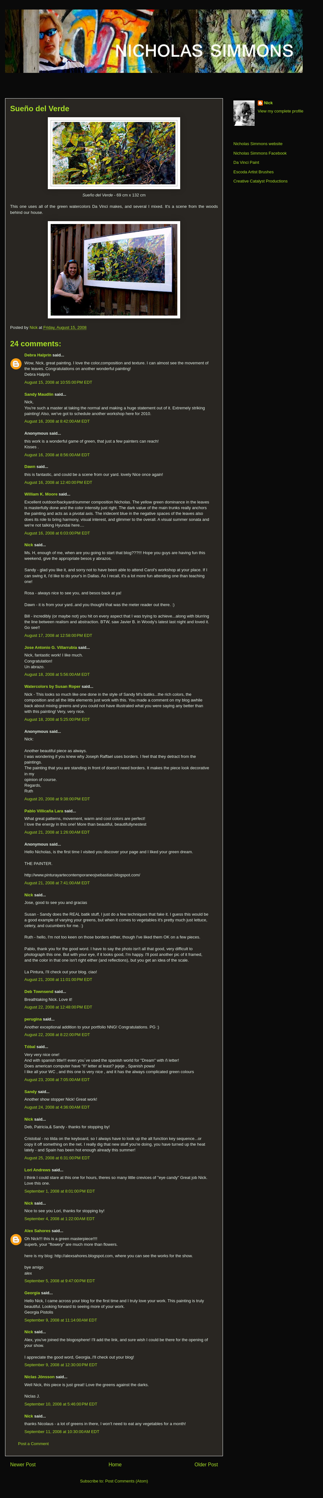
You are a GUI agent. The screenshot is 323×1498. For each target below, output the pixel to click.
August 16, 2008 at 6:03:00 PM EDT (57, 533)
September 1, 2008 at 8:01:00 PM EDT (59, 1191)
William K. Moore (41, 494)
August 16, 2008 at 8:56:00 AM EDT (57, 454)
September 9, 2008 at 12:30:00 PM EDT (60, 1364)
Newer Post (23, 1464)
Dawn (29, 466)
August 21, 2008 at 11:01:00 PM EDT (58, 979)
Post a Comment (33, 1443)
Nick (28, 544)
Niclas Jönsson (39, 1376)
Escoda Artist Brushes (253, 172)
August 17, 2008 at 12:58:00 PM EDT (58, 635)
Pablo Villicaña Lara (43, 811)
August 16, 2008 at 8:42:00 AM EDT (57, 421)
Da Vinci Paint (246, 162)
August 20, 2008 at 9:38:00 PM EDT (57, 799)
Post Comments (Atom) (126, 1481)
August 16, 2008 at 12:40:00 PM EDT (58, 482)
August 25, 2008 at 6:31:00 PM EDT (57, 1158)
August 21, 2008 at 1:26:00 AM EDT (57, 832)
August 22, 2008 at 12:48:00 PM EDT (58, 1007)
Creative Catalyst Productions (260, 181)
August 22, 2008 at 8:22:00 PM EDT (57, 1034)
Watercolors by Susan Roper (52, 686)
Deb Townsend (38, 991)
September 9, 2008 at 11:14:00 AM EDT (60, 1320)
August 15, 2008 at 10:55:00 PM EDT (58, 382)
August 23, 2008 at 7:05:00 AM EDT (57, 1079)
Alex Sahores (37, 1230)
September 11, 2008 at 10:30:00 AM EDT (61, 1431)
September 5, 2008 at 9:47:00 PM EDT (59, 1280)
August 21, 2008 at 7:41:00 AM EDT (57, 882)
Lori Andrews (37, 1170)
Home (115, 1464)
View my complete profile (280, 111)
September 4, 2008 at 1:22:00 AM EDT (59, 1218)
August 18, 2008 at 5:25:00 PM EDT (57, 719)
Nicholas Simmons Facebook (260, 153)
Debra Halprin (37, 355)
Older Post (206, 1464)
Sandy (30, 1091)
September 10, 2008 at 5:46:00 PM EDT (60, 1404)
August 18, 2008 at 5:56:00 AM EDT (57, 674)
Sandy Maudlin (39, 394)
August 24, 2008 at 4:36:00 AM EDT (57, 1107)
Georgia (32, 1292)
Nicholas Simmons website (257, 143)
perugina (33, 1019)
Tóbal (29, 1046)
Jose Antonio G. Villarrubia (50, 647)
